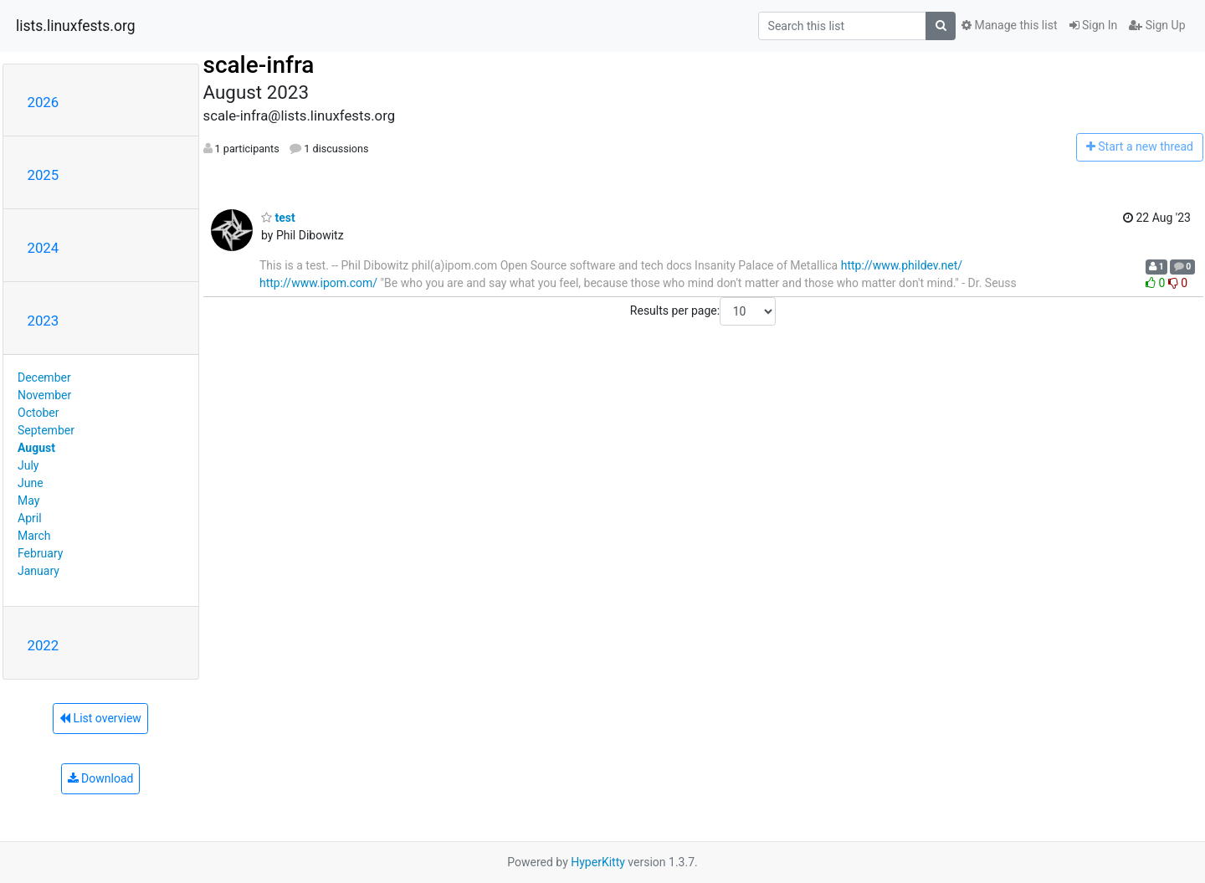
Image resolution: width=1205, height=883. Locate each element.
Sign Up (1157, 25)
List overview (100, 718)
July (28, 465)
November (44, 395)
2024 (43, 247)
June (31, 483)
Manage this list (1009, 25)
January (38, 571)
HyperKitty (598, 862)
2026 (43, 102)
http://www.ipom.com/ (318, 283)
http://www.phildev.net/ (901, 265)
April (30, 518)
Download (101, 778)
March (34, 535)
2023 (43, 320)
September (46, 430)
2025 (43, 175)
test (278, 217)
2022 (43, 645)
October (38, 412)
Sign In (1093, 25)
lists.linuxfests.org (76, 26)
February (40, 553)
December (44, 377)
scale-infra (259, 65)
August (36, 447)
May (28, 500)
